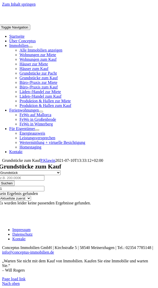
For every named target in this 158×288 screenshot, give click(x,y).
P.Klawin (47, 160)
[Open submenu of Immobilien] (30, 47)
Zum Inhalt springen (19, 4)
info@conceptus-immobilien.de (28, 252)
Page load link (14, 279)
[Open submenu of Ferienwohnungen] (41, 111)
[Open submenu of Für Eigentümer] (37, 130)
